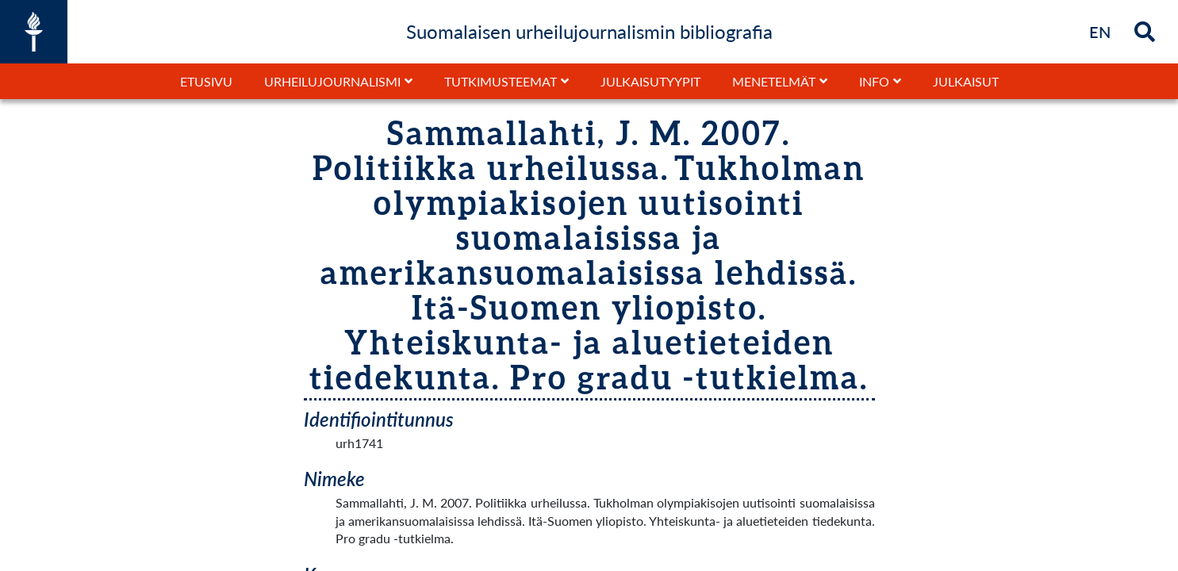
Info (874, 81)
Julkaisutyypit (650, 81)
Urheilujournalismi (332, 81)
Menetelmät (773, 81)
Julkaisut (966, 81)
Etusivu (206, 81)
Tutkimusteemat (500, 81)
